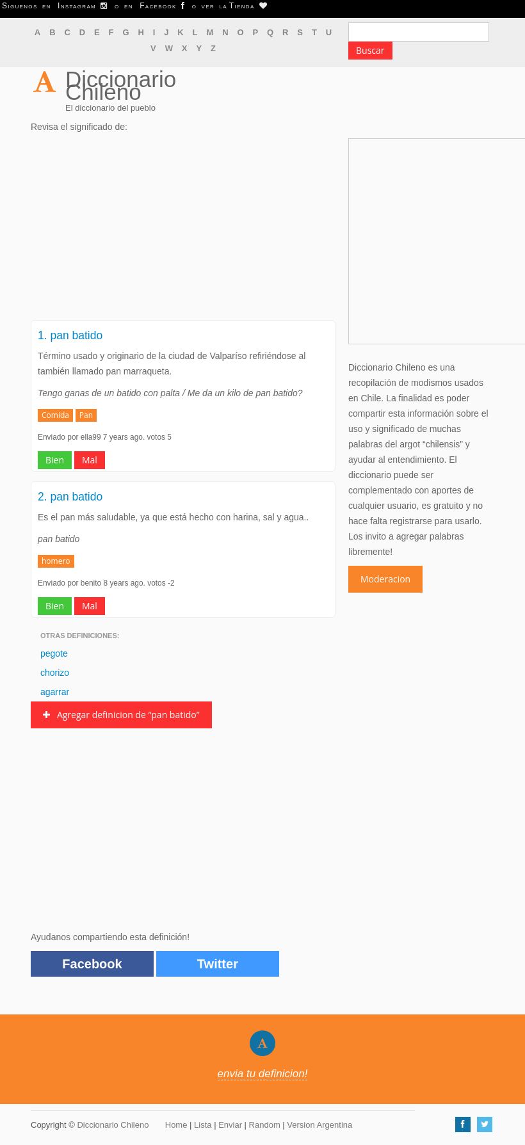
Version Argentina (319, 1125)
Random (264, 1125)
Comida (55, 415)
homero (56, 561)
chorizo (54, 673)
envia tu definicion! (263, 1074)
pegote (54, 653)
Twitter (217, 964)
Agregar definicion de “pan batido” (121, 715)
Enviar (230, 1125)
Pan (86, 415)
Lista (202, 1125)
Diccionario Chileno (120, 85)
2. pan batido (70, 496)
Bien (54, 460)
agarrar (54, 692)
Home (176, 1125)
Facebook (92, 964)
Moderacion (385, 579)
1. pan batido (70, 335)
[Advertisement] (183, 230)
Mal (89, 460)
